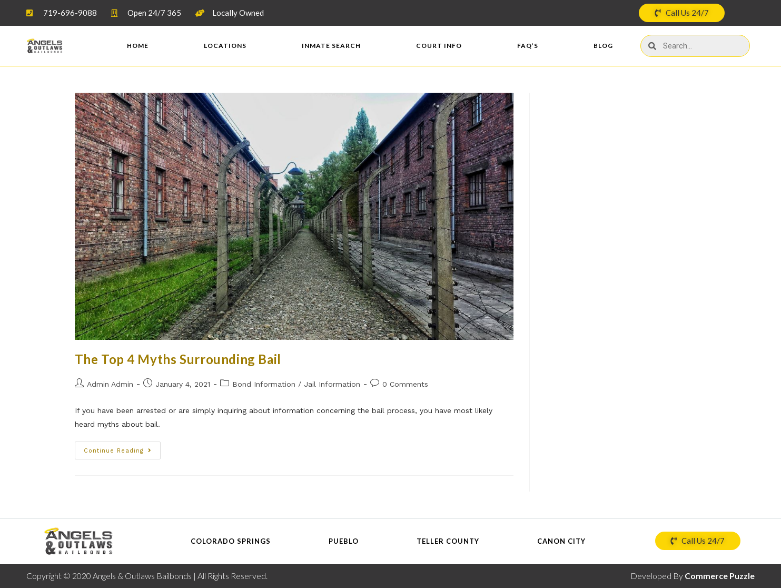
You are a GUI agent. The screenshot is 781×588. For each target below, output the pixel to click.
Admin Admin (110, 384)
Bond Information (263, 384)
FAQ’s (527, 46)
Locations (225, 46)
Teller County (448, 541)
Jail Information (332, 384)
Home (138, 46)
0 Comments (405, 384)
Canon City (561, 541)
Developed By (692, 576)
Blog (603, 46)
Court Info (439, 46)
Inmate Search (331, 46)
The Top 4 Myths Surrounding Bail (178, 359)
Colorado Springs (231, 541)
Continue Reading (118, 450)
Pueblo (344, 541)
